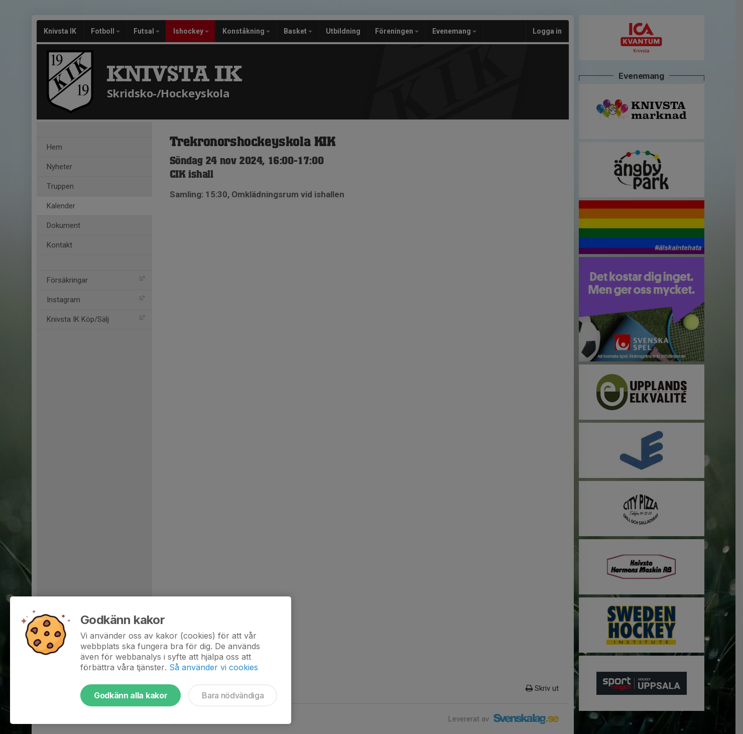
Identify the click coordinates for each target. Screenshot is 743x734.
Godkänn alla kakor (130, 695)
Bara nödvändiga (233, 695)
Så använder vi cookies (213, 667)
